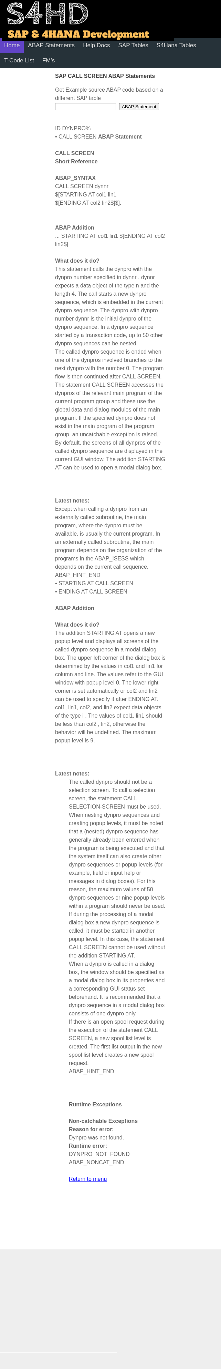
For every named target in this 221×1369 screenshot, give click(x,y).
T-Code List (19, 60)
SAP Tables (133, 45)
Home (12, 45)
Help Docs (96, 45)
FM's (48, 60)
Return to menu (88, 1179)
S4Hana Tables (176, 45)
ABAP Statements (51, 45)
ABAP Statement (139, 106)
